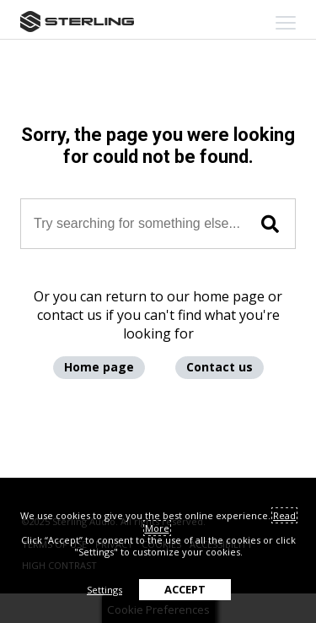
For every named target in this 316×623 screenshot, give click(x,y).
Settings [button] (104, 589)
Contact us (219, 367)
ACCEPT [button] (185, 589)
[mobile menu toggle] (286, 23)
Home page (99, 367)
